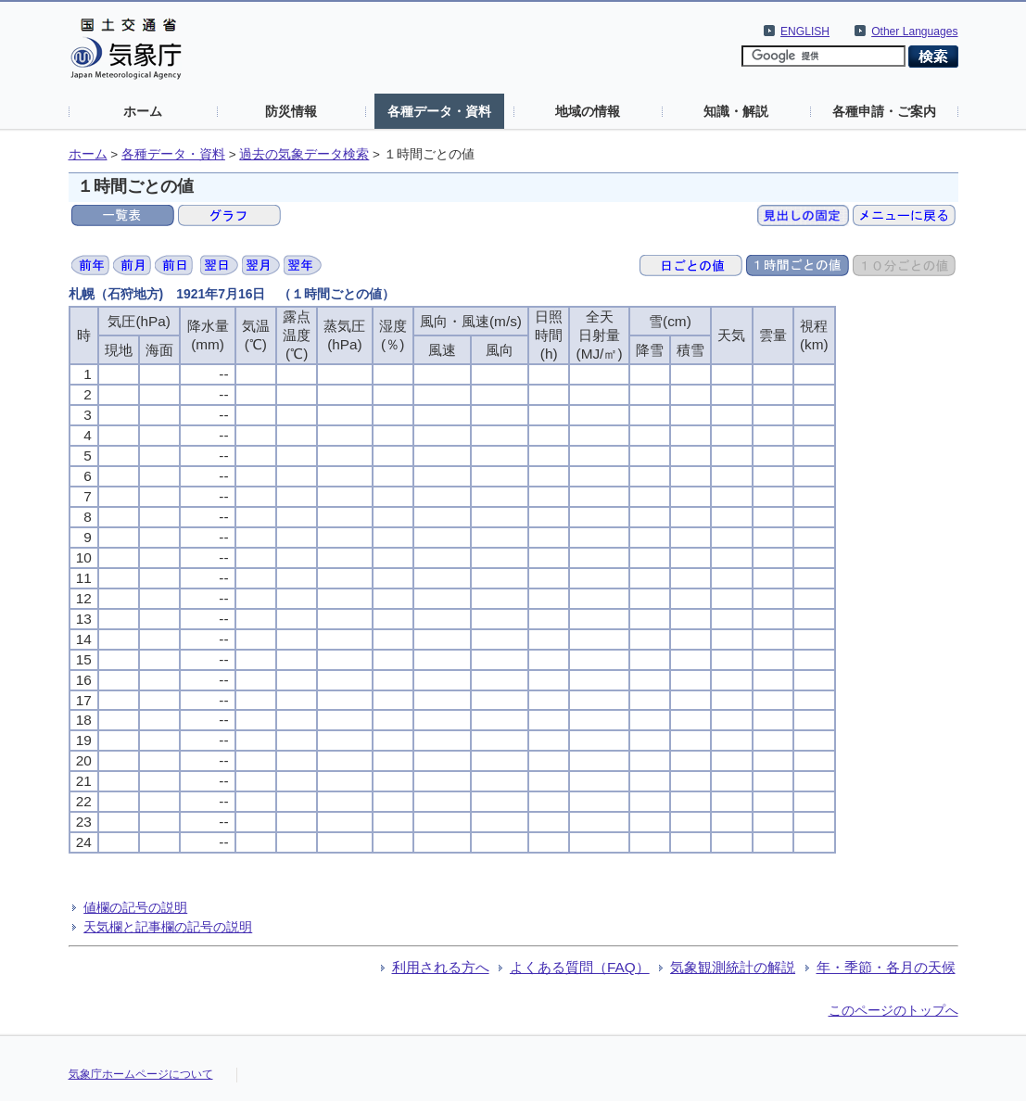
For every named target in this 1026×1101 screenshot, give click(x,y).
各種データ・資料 (439, 111)
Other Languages (914, 31)
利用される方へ (440, 967)
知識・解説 (735, 111)
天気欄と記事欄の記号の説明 (167, 926)
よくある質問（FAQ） (580, 967)
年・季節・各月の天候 (886, 967)
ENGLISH (805, 31)
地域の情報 (587, 111)
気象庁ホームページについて (141, 1074)
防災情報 (291, 111)
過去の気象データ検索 (304, 154)
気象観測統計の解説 (732, 967)
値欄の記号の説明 (135, 907)
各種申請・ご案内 (884, 111)
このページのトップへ (893, 1010)
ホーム (142, 111)
